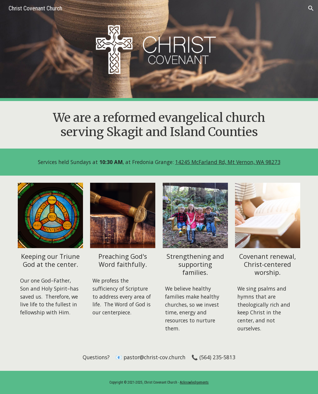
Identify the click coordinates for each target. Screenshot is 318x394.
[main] (159, 124)
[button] (311, 8)
